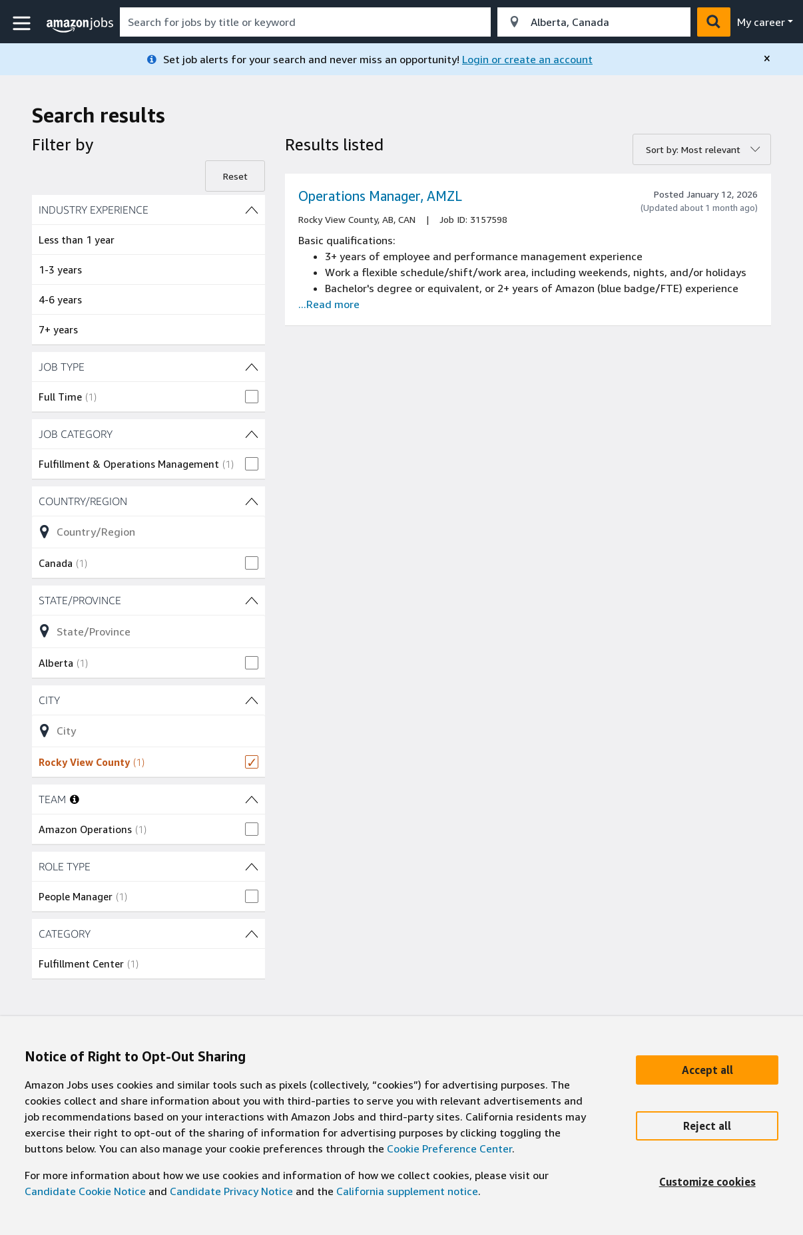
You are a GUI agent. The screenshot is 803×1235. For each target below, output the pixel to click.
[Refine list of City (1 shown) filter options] (148, 731)
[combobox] (305, 22)
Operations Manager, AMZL (380, 196)
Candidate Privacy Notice (231, 1191)
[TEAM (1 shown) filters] (252, 799)
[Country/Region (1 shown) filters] (148, 501)
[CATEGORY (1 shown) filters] (148, 933)
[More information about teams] (74, 799)
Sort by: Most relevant (693, 149)
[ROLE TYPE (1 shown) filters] (148, 866)
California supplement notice (407, 1191)
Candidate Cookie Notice (85, 1191)
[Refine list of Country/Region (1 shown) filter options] (148, 532)
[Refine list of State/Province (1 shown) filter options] (148, 631)
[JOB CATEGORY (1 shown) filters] (148, 433)
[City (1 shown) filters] (148, 700)
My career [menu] (761, 22)
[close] (767, 58)
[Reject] (707, 1126)
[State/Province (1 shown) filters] (148, 600)
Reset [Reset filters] (235, 176)
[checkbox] (148, 396)
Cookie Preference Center (449, 1148)
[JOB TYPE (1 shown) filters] (148, 366)
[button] (23, 24)
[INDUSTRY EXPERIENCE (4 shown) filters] (148, 209)
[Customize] (707, 1181)
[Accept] (707, 1070)
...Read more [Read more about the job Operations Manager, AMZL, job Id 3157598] (329, 304)
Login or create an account (527, 59)
